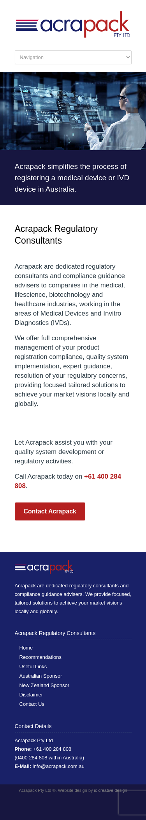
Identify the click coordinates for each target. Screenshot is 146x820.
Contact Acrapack (50, 511)
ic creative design (110, 790)
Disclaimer (31, 695)
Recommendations (40, 657)
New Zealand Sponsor (44, 685)
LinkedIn (85, 804)
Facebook (69, 804)
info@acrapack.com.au (58, 766)
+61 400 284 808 (52, 749)
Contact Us (31, 704)
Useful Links (33, 666)
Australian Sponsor (40, 676)
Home (26, 648)
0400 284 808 (31, 758)
